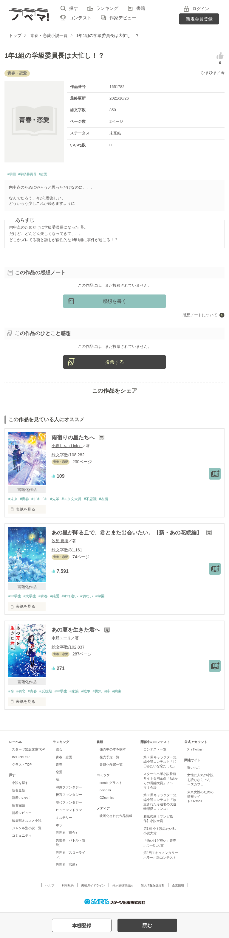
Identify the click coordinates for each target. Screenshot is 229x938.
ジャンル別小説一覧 (26, 831)
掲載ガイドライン (93, 888)
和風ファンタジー (69, 790)
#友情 (114, 501)
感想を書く (114, 302)
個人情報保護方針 (153, 888)
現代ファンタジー (69, 805)
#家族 (81, 694)
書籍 (140, 8)
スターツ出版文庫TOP (28, 752)
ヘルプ (49, 888)
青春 (59, 767)
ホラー (61, 828)
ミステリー (64, 820)
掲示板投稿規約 (122, 888)
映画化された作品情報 (116, 819)
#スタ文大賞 (78, 501)
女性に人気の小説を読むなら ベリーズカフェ (200, 782)
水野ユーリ (61, 640)
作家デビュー (122, 17)
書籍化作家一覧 (111, 767)
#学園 (13, 175)
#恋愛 (55, 175)
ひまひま (209, 72)
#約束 (129, 694)
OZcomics (107, 800)
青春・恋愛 (64, 760)
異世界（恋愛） (67, 867)
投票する (114, 363)
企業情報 (178, 888)
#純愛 (60, 598)
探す (73, 8)
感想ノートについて (199, 316)
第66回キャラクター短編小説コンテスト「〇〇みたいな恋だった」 (160, 764)
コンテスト (80, 17)
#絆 (118, 694)
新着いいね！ (22, 800)
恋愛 (59, 775)
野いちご (193, 770)
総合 (59, 752)
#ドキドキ (43, 501)
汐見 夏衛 (60, 543)
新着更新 (18, 793)
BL (58, 782)
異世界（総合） (67, 835)
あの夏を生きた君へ (76, 632)
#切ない (95, 598)
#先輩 (60, 501)
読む (147, 925)
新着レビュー (22, 816)
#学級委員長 (34, 175)
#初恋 (22, 694)
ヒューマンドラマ (69, 813)
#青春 (26, 501)
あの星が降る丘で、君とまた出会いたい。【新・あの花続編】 (127, 535)
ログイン (200, 8)
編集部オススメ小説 (26, 823)
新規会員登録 (199, 18)
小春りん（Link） (67, 447)
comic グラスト (111, 785)
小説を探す (20, 785)
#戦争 (94, 694)
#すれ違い (76, 598)
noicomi (105, 793)
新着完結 (18, 808)
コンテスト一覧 (154, 752)
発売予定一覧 (109, 760)
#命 (11, 694)
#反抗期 (50, 694)
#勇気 (107, 694)
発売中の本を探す (113, 752)
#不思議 (99, 501)
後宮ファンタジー (69, 797)
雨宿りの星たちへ (74, 439)
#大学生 (32, 598)
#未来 (13, 501)
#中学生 (15, 598)
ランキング (107, 8)
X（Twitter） (196, 752)
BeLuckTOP (21, 760)
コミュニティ (22, 838)
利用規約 (68, 888)
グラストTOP (22, 767)
